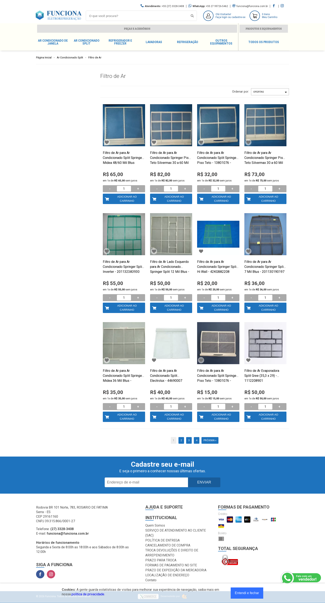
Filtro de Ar (94, 57)
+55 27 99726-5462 (217, 6)
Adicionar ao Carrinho (127, 198)
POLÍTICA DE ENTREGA (162, 540)
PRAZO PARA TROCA (160, 560)
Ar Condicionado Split (70, 57)
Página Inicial (44, 57)
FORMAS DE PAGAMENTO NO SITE (171, 565)
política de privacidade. (88, 594)
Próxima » (210, 440)
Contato (150, 580)
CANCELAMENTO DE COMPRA (167, 545)
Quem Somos (155, 525)
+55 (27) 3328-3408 (173, 6)
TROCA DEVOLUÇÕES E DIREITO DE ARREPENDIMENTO (171, 552)
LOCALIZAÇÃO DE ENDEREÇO (167, 575)
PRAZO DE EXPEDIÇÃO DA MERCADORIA (175, 570)
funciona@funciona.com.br (252, 6)
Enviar (204, 482)
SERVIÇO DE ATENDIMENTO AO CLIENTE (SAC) (175, 532)
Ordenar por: (240, 91)
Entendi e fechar (247, 593)
